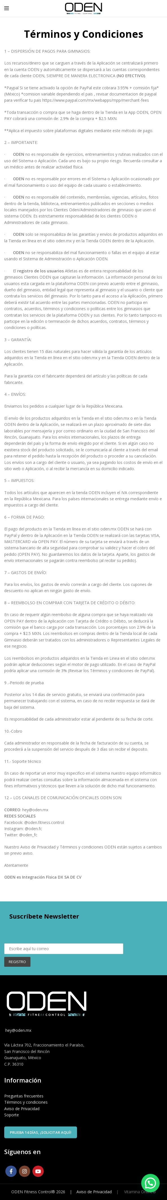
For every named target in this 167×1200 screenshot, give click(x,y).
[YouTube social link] (38, 1171)
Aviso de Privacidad (21, 1108)
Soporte (11, 1114)
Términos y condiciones (26, 1102)
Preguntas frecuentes (23, 1096)
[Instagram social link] (24, 1171)
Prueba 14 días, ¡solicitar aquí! (40, 1132)
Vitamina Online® (139, 1191)
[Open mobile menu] (6, 8)
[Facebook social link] (11, 1171)
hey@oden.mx (17, 1030)
